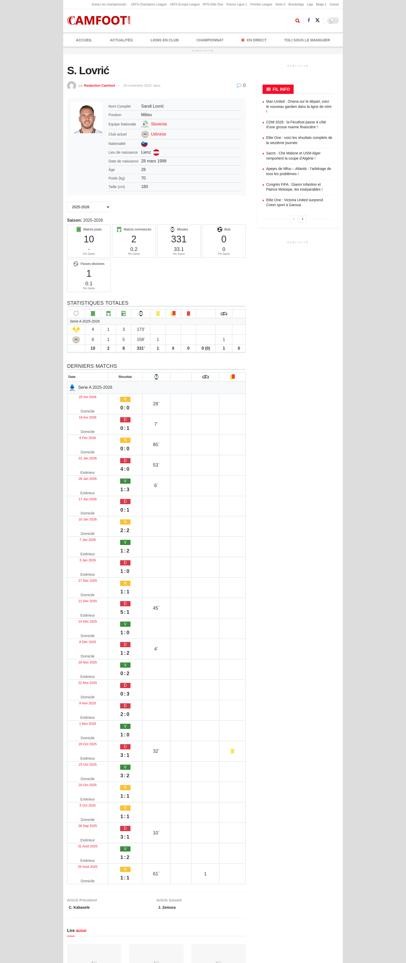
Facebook (82, 902)
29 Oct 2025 (80, 567)
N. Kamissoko (204, 739)
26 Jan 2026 (80, 436)
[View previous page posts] (294, 219)
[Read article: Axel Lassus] (218, 775)
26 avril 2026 (140, 746)
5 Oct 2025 (79, 598)
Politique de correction (182, 886)
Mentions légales (177, 861)
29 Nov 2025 (81, 527)
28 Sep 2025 (81, 608)
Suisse (334, 4)
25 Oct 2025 (80, 578)
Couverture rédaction (243, 906)
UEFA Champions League (148, 4)
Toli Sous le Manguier (307, 40)
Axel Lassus (203, 799)
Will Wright (139, 799)
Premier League (261, 4)
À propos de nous (248, 861)
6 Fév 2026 (79, 416)
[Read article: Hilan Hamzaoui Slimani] (156, 714)
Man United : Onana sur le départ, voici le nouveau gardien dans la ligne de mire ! (298, 106)
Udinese (158, 134)
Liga (310, 4)
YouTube (123, 914)
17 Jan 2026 (80, 446)
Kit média (241, 878)
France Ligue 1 (236, 4)
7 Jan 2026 (79, 467)
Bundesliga (296, 4)
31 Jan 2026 (80, 426)
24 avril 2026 (202, 807)
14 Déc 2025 (81, 507)
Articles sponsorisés (297, 886)
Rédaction (242, 886)
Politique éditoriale (179, 870)
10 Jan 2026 (80, 456)
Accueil (84, 40)
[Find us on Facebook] (308, 21)
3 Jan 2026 (79, 477)
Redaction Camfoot (99, 85)
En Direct (253, 40)
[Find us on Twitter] (317, 20)
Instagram (82, 914)
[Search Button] (297, 20)
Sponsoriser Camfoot (298, 895)
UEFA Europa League (185, 4)
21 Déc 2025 (81, 497)
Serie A (280, 4)
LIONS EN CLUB (164, 40)
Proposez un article (296, 870)
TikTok (80, 925)
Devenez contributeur (298, 878)
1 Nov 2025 (80, 557)
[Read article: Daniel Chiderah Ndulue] (94, 775)
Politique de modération (183, 895)
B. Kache (75, 739)
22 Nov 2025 (81, 537)
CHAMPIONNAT (210, 40)
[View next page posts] (303, 219)
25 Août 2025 (81, 628)
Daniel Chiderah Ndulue (89, 799)
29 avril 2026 (78, 746)
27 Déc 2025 (81, 487)
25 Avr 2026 (80, 396)
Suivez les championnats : (110, 4)
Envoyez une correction (299, 861)
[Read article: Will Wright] (156, 775)
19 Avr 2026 (80, 406)
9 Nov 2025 (80, 547)
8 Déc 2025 (80, 517)
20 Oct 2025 (80, 588)
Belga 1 (321, 4)
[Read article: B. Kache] (94, 714)
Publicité (241, 870)
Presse (239, 895)
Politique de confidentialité (185, 878)
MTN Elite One (213, 4)
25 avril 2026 (140, 807)
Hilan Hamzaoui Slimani (151, 739)
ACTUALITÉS (121, 40)
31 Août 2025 (81, 618)
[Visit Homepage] (100, 20)
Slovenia (159, 124)
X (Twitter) (124, 902)
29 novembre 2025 (137, 85)
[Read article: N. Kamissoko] (218, 714)
